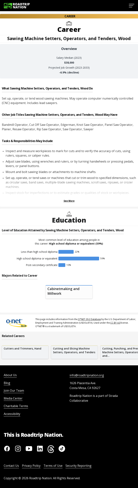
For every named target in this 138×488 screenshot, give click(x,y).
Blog (7, 383)
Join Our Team (14, 390)
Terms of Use (53, 466)
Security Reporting (78, 466)
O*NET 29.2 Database (89, 319)
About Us (10, 375)
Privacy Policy (31, 466)
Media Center (13, 398)
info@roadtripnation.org (87, 375)
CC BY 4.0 (115, 322)
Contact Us (11, 466)
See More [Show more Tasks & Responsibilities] (69, 200)
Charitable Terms (16, 406)
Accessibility (12, 414)
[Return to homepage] (17, 5)
